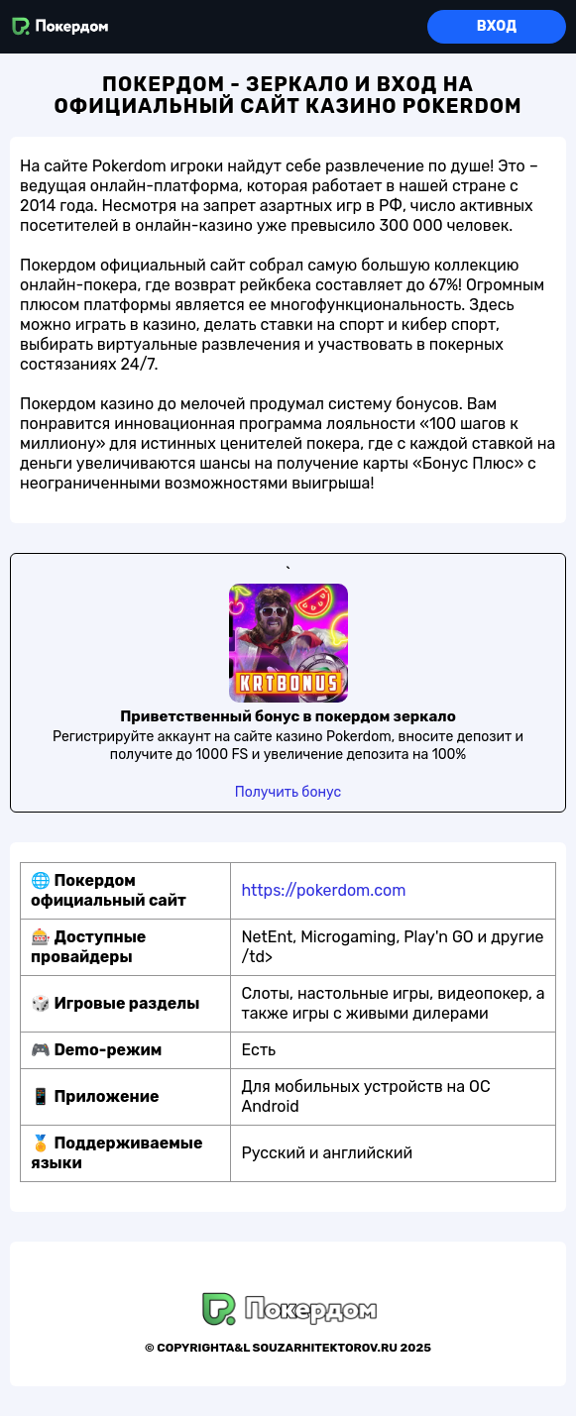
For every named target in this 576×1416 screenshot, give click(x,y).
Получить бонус (288, 792)
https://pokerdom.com (323, 890)
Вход (497, 26)
